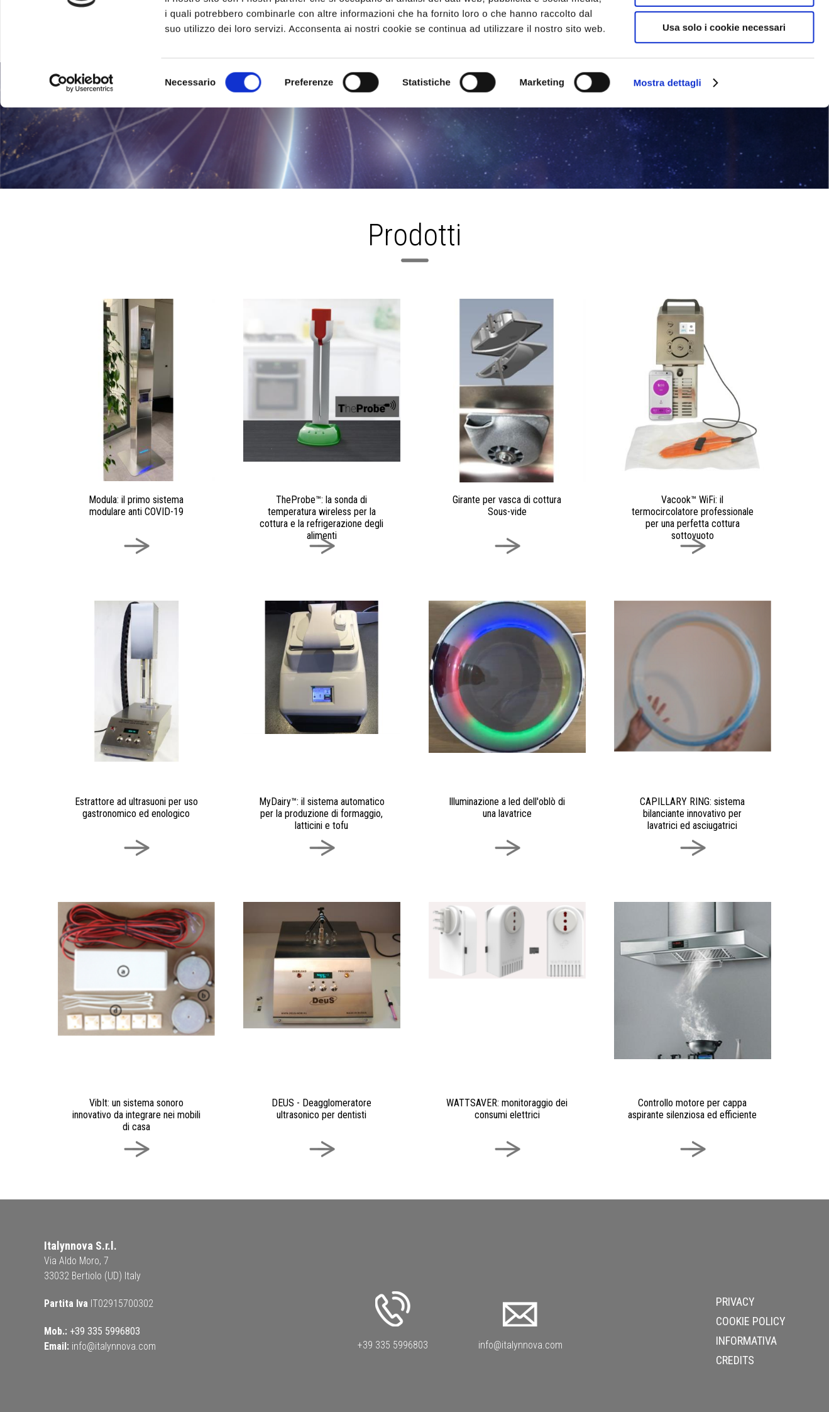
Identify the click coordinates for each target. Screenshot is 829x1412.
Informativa (746, 1340)
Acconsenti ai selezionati (724, 68)
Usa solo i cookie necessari (724, 104)
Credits (735, 1360)
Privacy (735, 1301)
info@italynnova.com (114, 1346)
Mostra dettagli (667, 160)
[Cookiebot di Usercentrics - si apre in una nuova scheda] (81, 160)
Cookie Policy (751, 1321)
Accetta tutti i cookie (724, 31)
